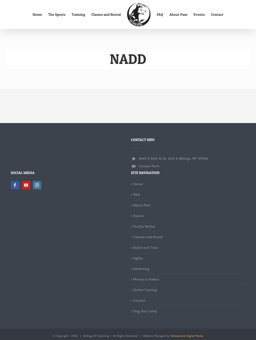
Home (138, 184)
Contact (139, 300)
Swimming (141, 269)
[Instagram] (37, 185)
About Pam (141, 205)
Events (138, 216)
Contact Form (149, 166)
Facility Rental (144, 226)
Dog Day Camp (145, 311)
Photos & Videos (146, 279)
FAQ (136, 195)
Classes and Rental (148, 237)
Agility (138, 258)
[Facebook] (15, 185)
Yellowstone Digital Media (186, 335)
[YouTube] (26, 185)
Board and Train (145, 248)
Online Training (145, 290)
